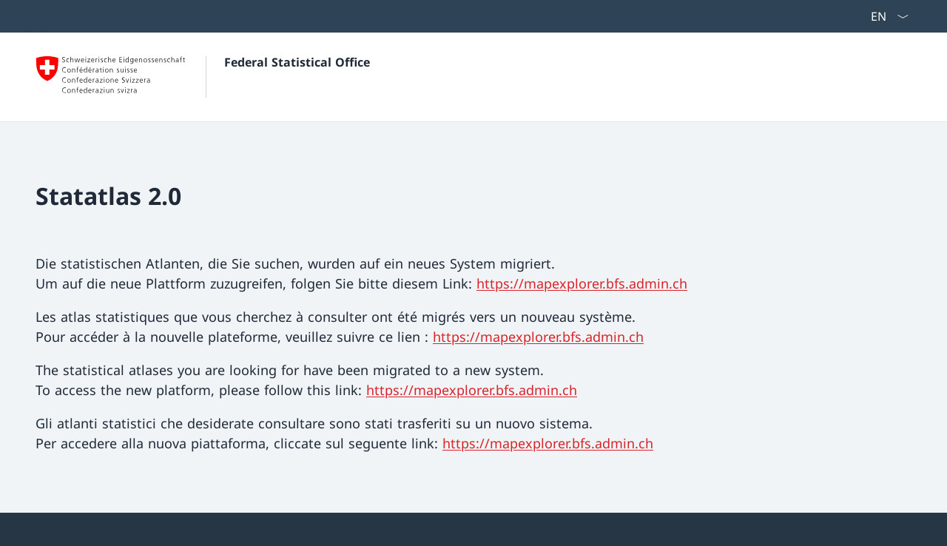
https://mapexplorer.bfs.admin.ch (581, 283)
